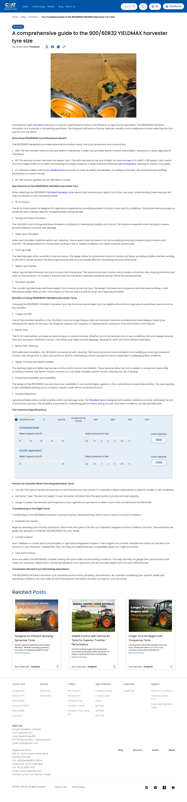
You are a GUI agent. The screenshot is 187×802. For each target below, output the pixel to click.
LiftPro (99, 700)
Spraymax (45, 690)
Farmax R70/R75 (20, 705)
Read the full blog (22, 653)
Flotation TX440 (76, 705)
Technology (38, 6)
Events (155, 750)
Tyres (25, 6)
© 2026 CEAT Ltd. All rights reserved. (29, 787)
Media (51, 6)
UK (155, 6)
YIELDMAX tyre (97, 400)
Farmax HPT (18, 695)
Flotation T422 (75, 700)
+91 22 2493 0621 (33, 764)
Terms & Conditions (161, 690)
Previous (161, 593)
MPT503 (100, 715)
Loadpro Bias (103, 695)
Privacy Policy (78, 787)
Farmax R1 (17, 715)
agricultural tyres (156, 647)
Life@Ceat (129, 690)
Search (129, 6)
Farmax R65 (18, 700)
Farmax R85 (18, 710)
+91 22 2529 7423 (26, 767)
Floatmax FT (74, 690)
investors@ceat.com (30, 771)
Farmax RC (45, 695)
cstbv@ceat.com (28, 743)
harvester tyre (41, 125)
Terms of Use (61, 787)
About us (70, 6)
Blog (61, 6)
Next (171, 593)
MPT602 (100, 705)
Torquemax (18, 690)
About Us (137, 750)
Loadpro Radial (104, 690)
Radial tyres (57, 170)
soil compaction (127, 163)
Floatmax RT (74, 695)
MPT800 (100, 710)
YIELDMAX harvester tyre (59, 192)
